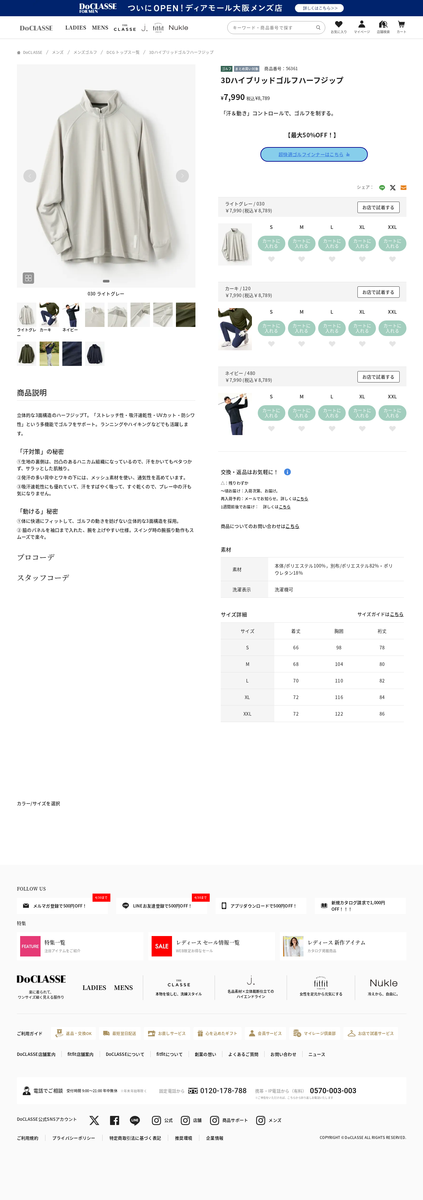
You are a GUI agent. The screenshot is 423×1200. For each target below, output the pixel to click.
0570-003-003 (333, 1091)
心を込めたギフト (218, 1033)
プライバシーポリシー (73, 1138)
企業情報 (214, 1138)
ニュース (316, 1054)
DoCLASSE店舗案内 (36, 1054)
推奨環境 (183, 1138)
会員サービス (265, 1033)
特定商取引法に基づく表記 (135, 1138)
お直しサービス (167, 1033)
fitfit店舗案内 (81, 1054)
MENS (100, 27)
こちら (302, 498)
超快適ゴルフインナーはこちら (314, 154)
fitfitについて (169, 1054)
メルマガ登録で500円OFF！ (65, 903)
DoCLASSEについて (125, 1054)
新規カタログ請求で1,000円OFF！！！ (353, 905)
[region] (211, 27)
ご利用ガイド (30, 1033)
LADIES (75, 27)
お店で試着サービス (371, 1033)
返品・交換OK (73, 1033)
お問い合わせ (283, 1054)
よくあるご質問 (243, 1054)
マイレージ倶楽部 (314, 1033)
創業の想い (205, 1054)
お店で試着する (378, 207)
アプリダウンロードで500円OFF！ (259, 905)
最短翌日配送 (119, 1033)
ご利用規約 (27, 1138)
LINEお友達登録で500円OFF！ (164, 903)
